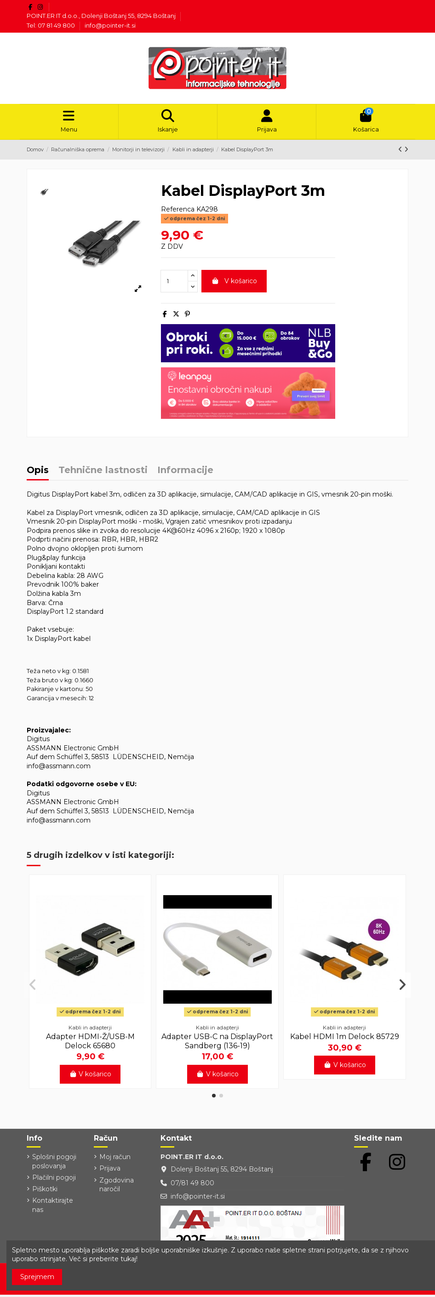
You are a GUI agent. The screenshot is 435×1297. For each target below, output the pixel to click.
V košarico (234, 284)
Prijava (109, 1171)
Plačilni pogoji (54, 1180)
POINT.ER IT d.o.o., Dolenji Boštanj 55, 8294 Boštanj (102, 15)
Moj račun (115, 1159)
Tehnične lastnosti (103, 473)
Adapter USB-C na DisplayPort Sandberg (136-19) (217, 1043)
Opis (38, 473)
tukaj (128, 1259)
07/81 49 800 (192, 1185)
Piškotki (44, 1192)
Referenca (178, 211)
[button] (214, 1098)
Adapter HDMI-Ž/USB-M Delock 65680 (90, 1043)
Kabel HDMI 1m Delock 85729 (344, 1039)
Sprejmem (37, 1277)
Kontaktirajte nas (52, 1208)
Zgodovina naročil (116, 1187)
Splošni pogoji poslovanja (54, 1164)
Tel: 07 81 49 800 (51, 25)
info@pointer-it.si (110, 25)
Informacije (185, 473)
